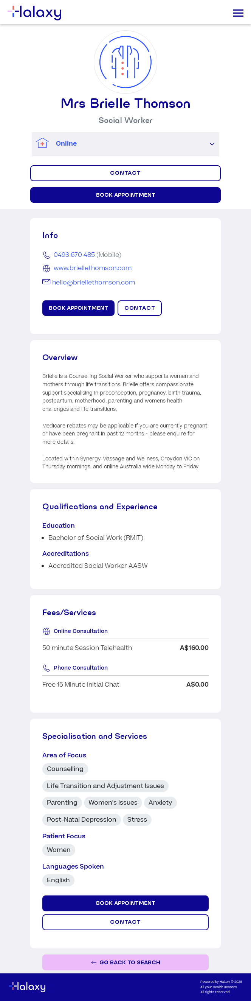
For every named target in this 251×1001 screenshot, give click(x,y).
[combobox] (118, 144)
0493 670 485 (74, 255)
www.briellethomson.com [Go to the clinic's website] (93, 268)
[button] (212, 144)
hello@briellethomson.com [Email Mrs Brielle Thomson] (93, 282)
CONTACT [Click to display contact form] (125, 173)
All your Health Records (218, 987)
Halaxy (225, 982)
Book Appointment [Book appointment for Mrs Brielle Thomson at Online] (125, 195)
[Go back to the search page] (125, 962)
